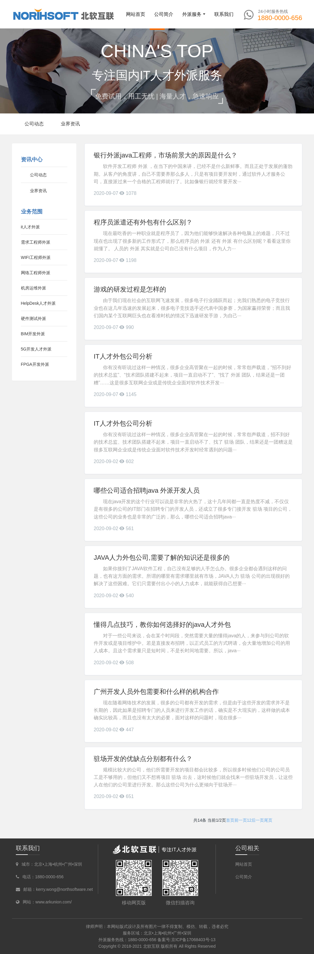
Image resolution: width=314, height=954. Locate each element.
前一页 (240, 820)
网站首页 (135, 14)
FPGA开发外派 (35, 364)
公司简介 (243, 876)
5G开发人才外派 (36, 349)
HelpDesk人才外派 (38, 303)
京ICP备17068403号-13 (193, 939)
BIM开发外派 (33, 333)
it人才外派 (30, 227)
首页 (230, 820)
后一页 (257, 820)
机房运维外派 (33, 288)
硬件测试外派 (33, 318)
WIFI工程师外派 (36, 257)
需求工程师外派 (35, 242)
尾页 (268, 820)
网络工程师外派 (35, 272)
